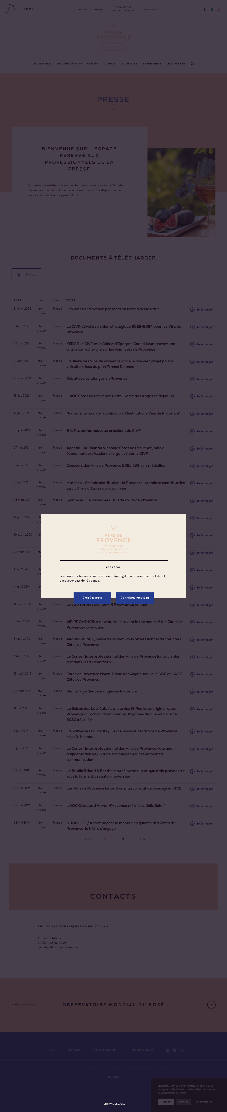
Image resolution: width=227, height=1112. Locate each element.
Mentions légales (113, 1104)
